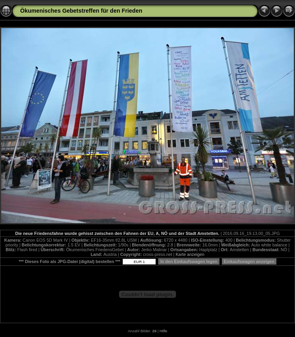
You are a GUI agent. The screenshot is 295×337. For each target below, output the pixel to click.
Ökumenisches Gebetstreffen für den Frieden (81, 11)
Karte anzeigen (190, 254)
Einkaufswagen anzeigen (249, 261)
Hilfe (163, 331)
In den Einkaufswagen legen (189, 261)
